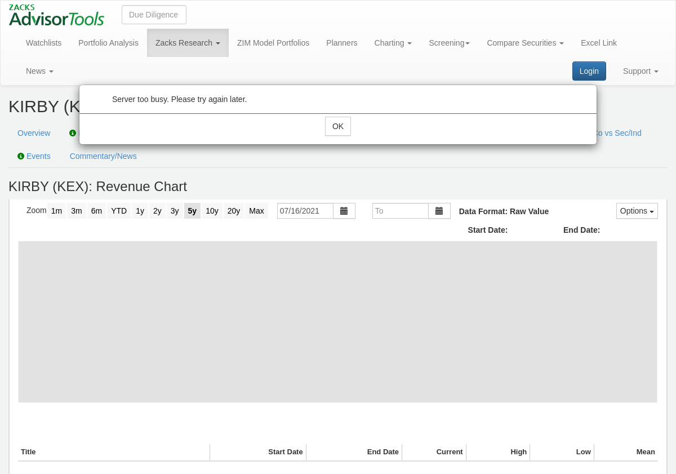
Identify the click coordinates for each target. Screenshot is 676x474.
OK (338, 126)
